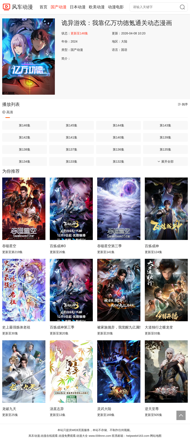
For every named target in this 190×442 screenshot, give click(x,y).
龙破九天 (9, 409)
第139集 (165, 137)
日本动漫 (78, 7)
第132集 (118, 161)
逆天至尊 (152, 409)
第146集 (24, 125)
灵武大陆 (104, 409)
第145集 (71, 125)
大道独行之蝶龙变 (159, 327)
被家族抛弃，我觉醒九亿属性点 (118, 327)
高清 (7, 112)
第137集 (71, 149)
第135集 (165, 149)
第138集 (24, 149)
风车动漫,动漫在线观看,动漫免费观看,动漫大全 (58, 435)
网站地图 (155, 435)
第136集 (118, 149)
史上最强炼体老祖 (16, 327)
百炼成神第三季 (62, 327)
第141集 (71, 137)
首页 (43, 7)
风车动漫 (22, 7)
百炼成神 (152, 246)
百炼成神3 (58, 246)
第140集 (118, 137)
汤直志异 (57, 409)
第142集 (24, 137)
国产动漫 (58, 7)
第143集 (165, 125)
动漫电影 (116, 7)
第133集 (71, 161)
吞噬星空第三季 (109, 246)
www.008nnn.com (100, 435)
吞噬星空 (9, 246)
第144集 (118, 125)
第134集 (24, 161)
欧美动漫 (97, 7)
